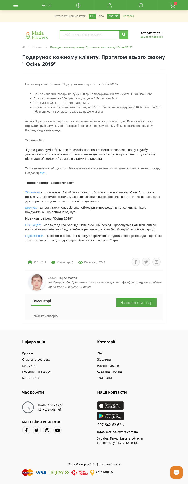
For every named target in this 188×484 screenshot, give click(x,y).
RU (50, 5)
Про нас (28, 353)
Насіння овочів (108, 365)
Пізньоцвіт (33, 225)
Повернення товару (36, 371)
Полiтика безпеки (109, 464)
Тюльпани (33, 192)
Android (113, 16)
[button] (109, 5)
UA (44, 5)
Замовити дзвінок (152, 36)
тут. (42, 173)
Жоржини (104, 359)
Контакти (28, 365)
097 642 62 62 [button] (110, 424)
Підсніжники (34, 236)
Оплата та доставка (36, 359)
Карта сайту (30, 378)
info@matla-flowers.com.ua (117, 432)
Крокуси (31, 207)
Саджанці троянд (109, 371)
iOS (92, 16)
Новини (38, 47)
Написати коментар (136, 302)
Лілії (100, 353)
